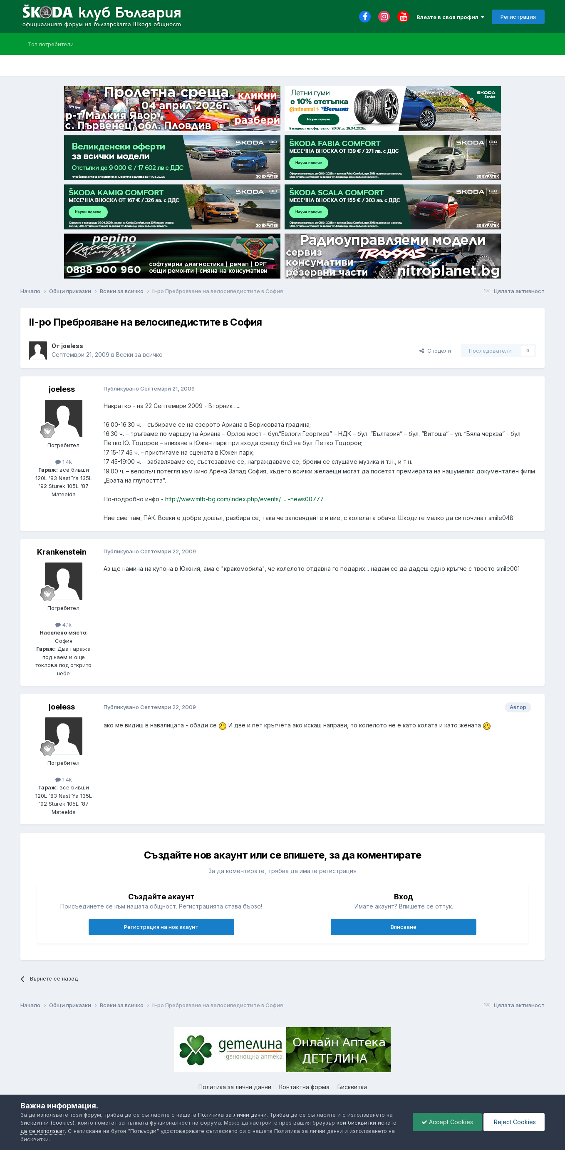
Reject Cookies (514, 1121)
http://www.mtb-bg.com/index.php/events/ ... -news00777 (244, 499)
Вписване (403, 926)
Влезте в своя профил (450, 17)
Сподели (435, 350)
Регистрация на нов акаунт (161, 926)
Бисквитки (352, 1086)
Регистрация (518, 16)
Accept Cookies (447, 1121)
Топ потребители (51, 44)
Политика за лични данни (234, 1086)
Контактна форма (304, 1086)
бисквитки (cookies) (47, 1122)
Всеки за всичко (139, 354)
